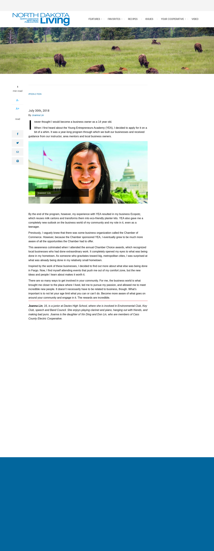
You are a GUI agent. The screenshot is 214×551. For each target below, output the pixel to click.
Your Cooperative (172, 19)
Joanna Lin (38, 115)
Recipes (133, 19)
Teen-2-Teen (35, 94)
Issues (149, 19)
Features (94, 19)
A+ (17, 108)
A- (17, 100)
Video (195, 19)
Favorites (114, 19)
